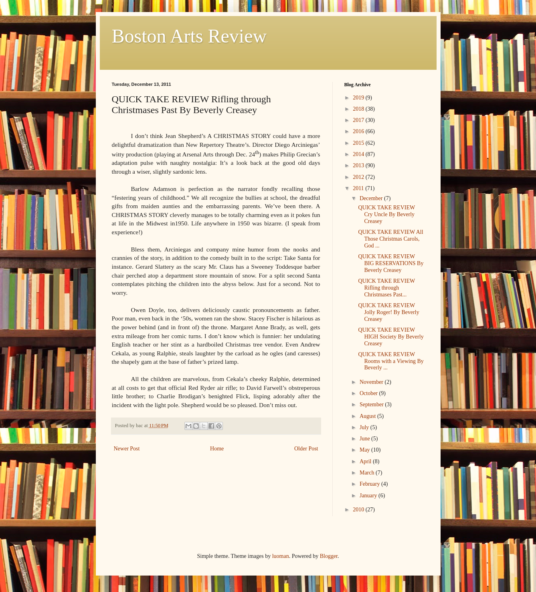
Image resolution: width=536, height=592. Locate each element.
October (369, 393)
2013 (359, 165)
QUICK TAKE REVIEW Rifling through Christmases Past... (386, 288)
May (365, 450)
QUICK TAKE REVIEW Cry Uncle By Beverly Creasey (386, 214)
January (369, 496)
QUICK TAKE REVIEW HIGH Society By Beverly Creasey (390, 337)
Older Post (306, 449)
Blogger (329, 556)
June (365, 439)
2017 (359, 120)
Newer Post (127, 449)
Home (217, 449)
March (368, 473)
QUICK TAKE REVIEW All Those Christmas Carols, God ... (390, 239)
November (372, 382)
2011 (359, 188)
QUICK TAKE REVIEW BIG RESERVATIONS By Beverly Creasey (390, 263)
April (366, 461)
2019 (359, 98)
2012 (359, 177)
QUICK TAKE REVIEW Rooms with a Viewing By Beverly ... (390, 361)
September (372, 404)
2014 (359, 154)
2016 (359, 131)
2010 (359, 510)
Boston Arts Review (189, 36)
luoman (280, 556)
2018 (359, 109)
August (368, 416)
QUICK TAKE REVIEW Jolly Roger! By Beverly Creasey (388, 312)
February (370, 484)
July (365, 427)
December (372, 198)
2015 (359, 143)
